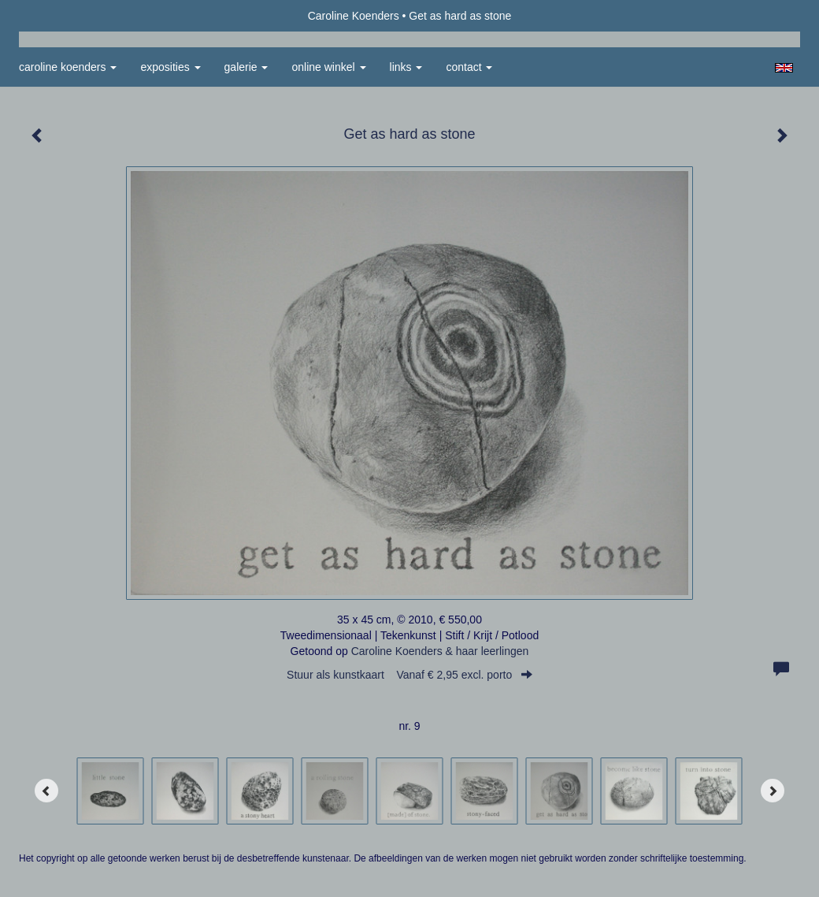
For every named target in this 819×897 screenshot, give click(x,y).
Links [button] (406, 67)
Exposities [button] (170, 67)
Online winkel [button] (328, 67)
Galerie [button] (246, 67)
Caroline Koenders (353, 15)
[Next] (772, 790)
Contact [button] (469, 67)
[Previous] (46, 790)
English (784, 68)
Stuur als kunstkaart (409, 674)
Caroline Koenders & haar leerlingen (440, 651)
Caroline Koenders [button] (68, 67)
